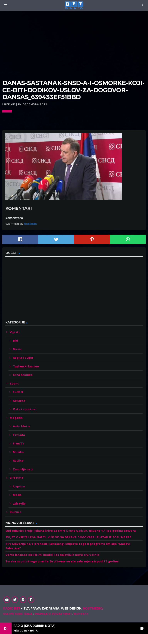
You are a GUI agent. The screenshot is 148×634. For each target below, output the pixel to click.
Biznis (17, 349)
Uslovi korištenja (17, 613)
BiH (15, 340)
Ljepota (19, 486)
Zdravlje (19, 503)
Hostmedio (93, 608)
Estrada (19, 435)
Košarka (19, 400)
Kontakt (81, 613)
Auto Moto (21, 426)
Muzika (18, 452)
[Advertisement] (74, 50)
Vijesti (14, 332)
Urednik (30, 223)
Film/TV (18, 443)
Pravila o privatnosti (53, 613)
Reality (18, 460)
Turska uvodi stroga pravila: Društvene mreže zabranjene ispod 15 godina (62, 561)
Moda (17, 495)
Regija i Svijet (23, 357)
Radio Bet (11, 608)
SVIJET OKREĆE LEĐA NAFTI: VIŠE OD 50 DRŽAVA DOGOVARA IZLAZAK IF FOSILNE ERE (68, 537)
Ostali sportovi (24, 409)
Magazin (16, 418)
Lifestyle (16, 477)
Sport (14, 383)
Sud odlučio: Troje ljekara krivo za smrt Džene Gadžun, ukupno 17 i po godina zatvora (70, 530)
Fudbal (18, 392)
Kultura (15, 512)
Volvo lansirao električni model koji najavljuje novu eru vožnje (52, 555)
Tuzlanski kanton (26, 366)
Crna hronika (22, 375)
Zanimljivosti (23, 469)
